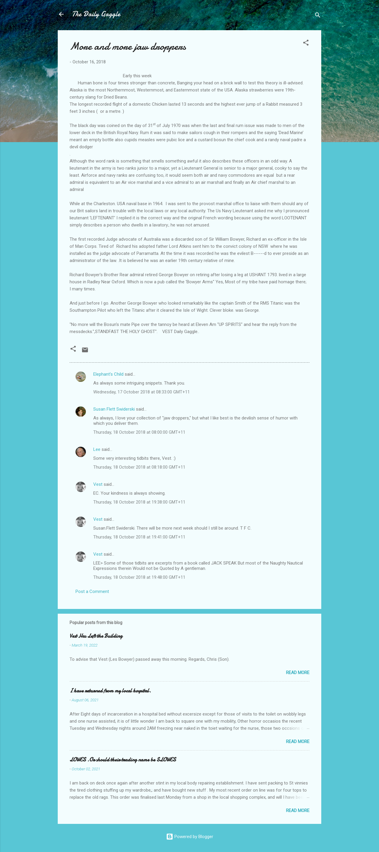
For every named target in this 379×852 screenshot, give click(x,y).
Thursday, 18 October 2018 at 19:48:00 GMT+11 (139, 577)
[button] (305, 43)
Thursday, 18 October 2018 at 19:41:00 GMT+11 (139, 537)
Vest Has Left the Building (96, 636)
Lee (96, 449)
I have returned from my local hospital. (110, 691)
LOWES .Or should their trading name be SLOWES (123, 759)
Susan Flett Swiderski (114, 409)
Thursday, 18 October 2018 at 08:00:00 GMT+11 (139, 432)
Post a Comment (92, 591)
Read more (297, 672)
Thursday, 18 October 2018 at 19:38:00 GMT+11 (139, 502)
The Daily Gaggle (96, 14)
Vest (97, 484)
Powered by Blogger (189, 836)
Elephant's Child (108, 374)
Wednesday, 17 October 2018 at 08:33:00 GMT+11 (141, 392)
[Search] (317, 16)
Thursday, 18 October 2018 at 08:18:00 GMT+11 (139, 467)
